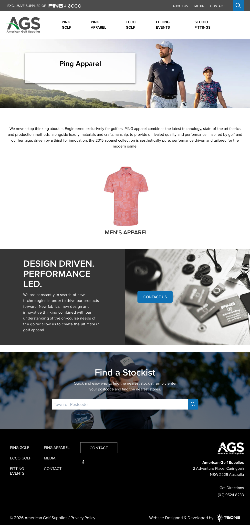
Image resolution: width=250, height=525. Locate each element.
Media (199, 6)
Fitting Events (17, 470)
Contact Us (155, 297)
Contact (217, 6)
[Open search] (238, 5)
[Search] (193, 404)
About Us (180, 6)
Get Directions (231, 487)
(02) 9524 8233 (231, 494)
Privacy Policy (83, 517)
